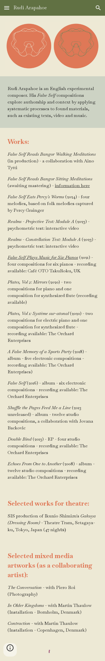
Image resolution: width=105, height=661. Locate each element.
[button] (6, 7)
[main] (52, 102)
